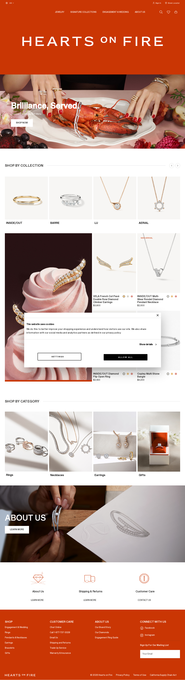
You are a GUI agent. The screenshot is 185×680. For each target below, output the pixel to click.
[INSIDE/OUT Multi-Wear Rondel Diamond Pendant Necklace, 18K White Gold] (169, 296)
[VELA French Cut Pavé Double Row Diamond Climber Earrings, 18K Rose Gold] (132, 296)
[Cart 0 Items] (176, 12)
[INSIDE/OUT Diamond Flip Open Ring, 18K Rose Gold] (132, 373)
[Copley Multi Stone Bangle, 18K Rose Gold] (176, 373)
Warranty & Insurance (60, 653)
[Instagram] (160, 635)
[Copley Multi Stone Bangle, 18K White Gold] (169, 373)
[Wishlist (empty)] (168, 12)
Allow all (125, 357)
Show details (146, 344)
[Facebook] (160, 628)
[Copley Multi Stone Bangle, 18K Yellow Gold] (173, 373)
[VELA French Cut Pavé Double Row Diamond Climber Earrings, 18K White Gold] (128, 296)
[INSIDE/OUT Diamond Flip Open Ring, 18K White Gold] (124, 373)
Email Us (54, 637)
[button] (157, 3)
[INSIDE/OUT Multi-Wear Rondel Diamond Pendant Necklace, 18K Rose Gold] (176, 296)
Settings (59, 356)
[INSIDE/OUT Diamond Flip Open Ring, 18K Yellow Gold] (128, 373)
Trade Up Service (58, 648)
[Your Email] (160, 654)
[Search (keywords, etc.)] (161, 12)
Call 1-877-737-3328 (60, 632)
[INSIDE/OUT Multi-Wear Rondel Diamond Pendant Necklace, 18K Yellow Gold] (173, 296)
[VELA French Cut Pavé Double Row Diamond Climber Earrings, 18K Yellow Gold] (124, 296)
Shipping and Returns (60, 642)
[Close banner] (158, 315)
